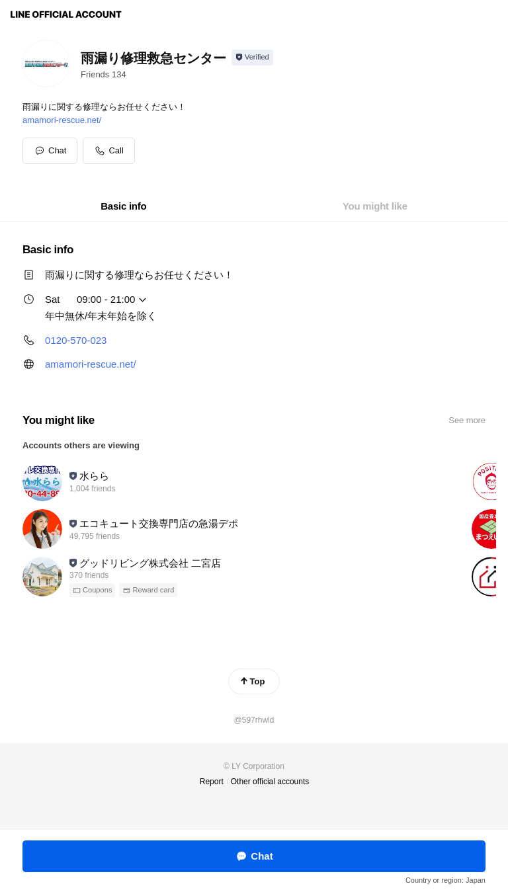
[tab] (123, 206)
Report (212, 781)
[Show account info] (252, 57)
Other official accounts (270, 781)
